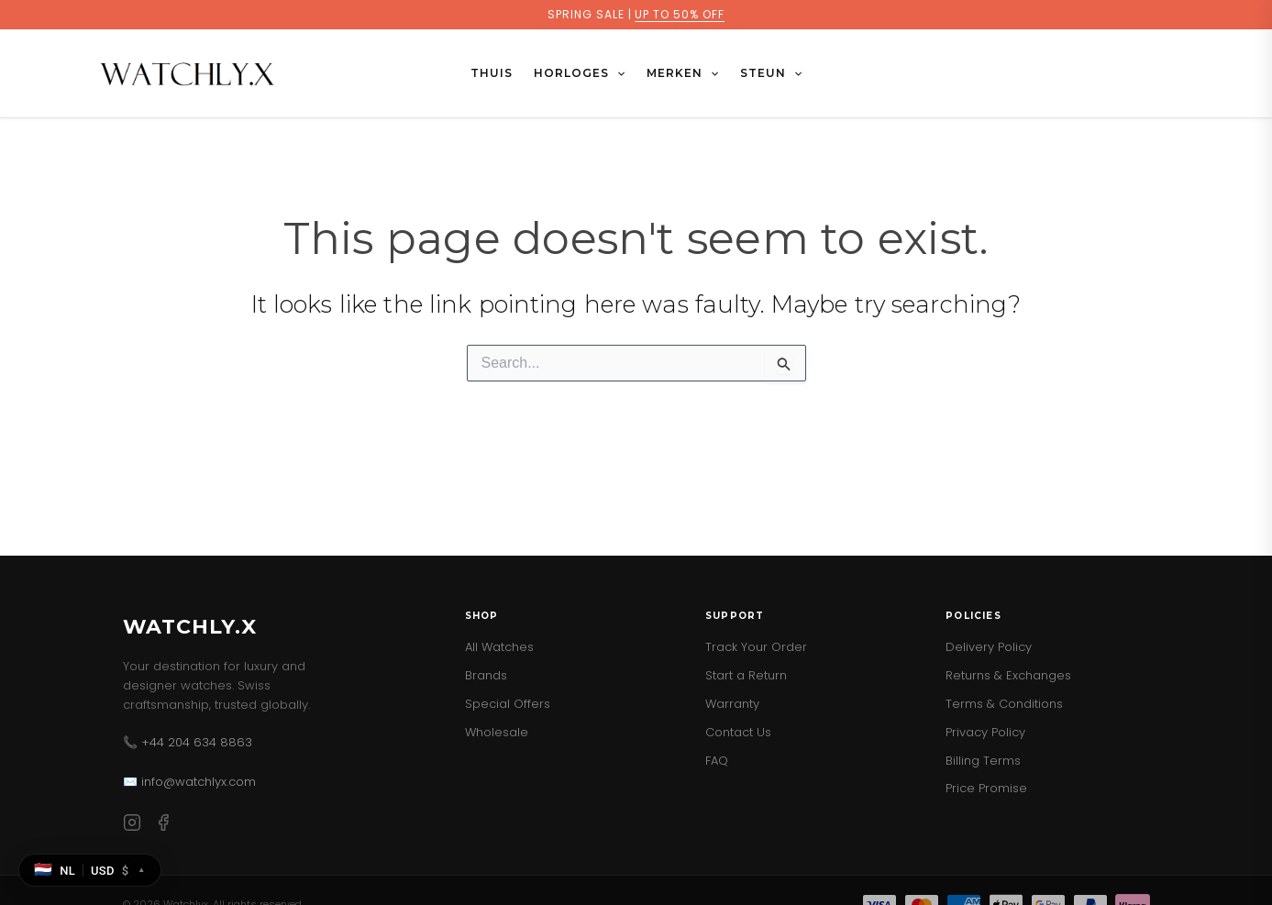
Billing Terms (983, 760)
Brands (486, 675)
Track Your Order (756, 647)
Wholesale (496, 732)
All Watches (499, 647)
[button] (617, 73)
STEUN (771, 73)
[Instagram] (132, 825)
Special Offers (507, 703)
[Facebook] (163, 825)
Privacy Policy (985, 732)
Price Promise (986, 788)
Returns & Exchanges (1008, 675)
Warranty (732, 703)
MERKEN (682, 73)
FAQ (716, 760)
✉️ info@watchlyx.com (189, 781)
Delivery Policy (989, 647)
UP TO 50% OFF (679, 14)
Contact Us (738, 732)
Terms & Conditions (1004, 703)
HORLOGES (579, 73)
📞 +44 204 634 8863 (187, 742)
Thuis (491, 73)
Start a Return (746, 675)
